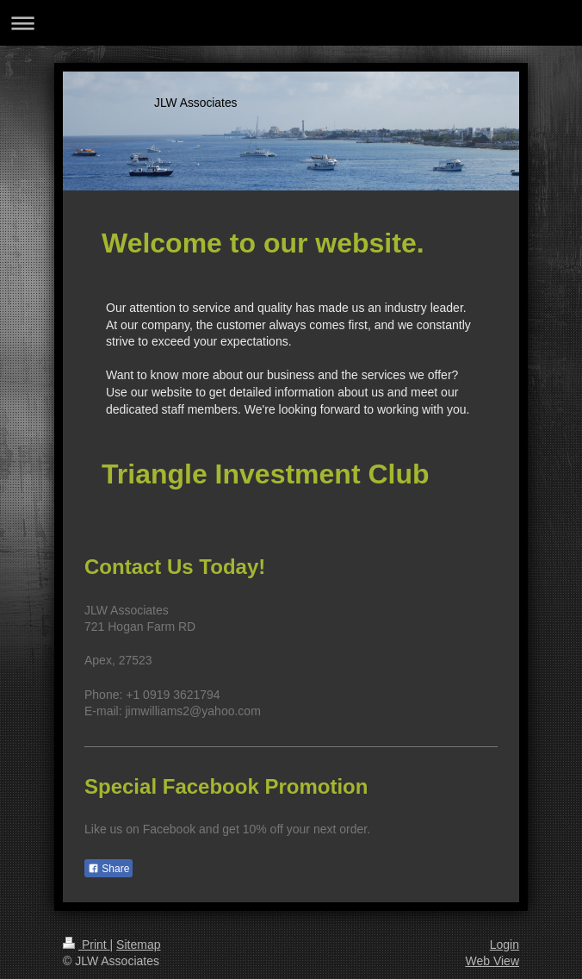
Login (504, 944)
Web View (492, 961)
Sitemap (138, 944)
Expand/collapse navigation (291, 22)
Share (108, 869)
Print (86, 944)
